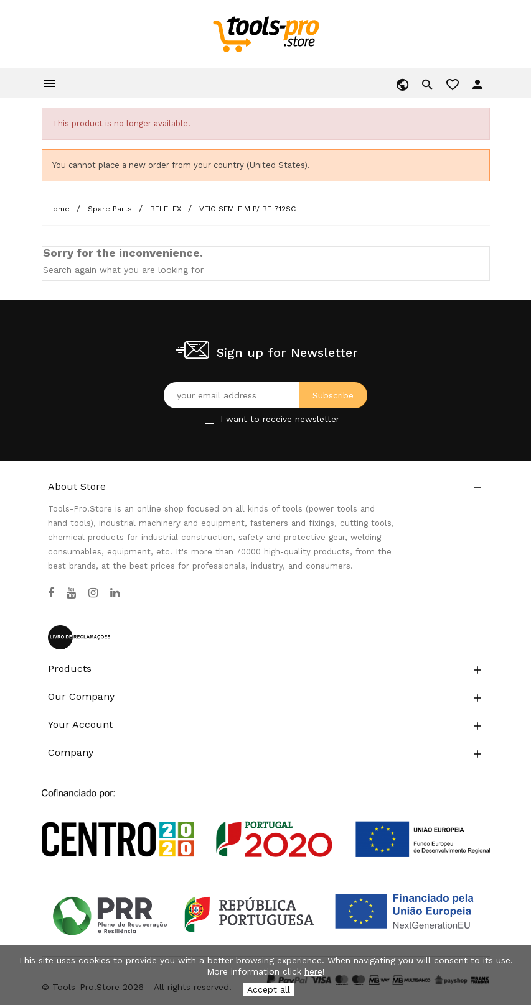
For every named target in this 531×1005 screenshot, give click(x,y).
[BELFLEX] (167, 208)
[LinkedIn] (115, 592)
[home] (265, 34)
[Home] (60, 208)
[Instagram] (93, 592)
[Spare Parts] (111, 208)
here (313, 971)
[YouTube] (71, 592)
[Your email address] (265, 395)
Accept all (268, 989)
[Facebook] (51, 592)
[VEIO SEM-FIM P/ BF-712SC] (247, 208)
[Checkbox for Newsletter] (209, 419)
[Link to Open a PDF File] (266, 812)
